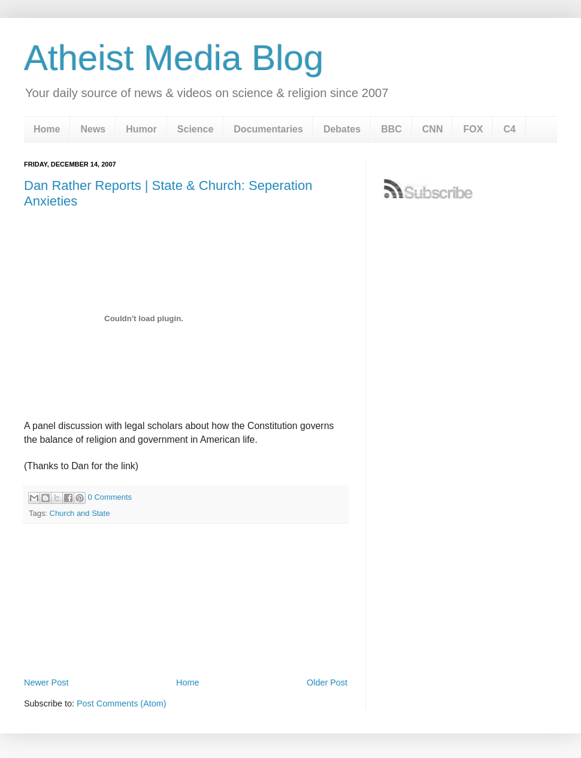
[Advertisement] (186, 642)
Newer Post (46, 682)
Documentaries (268, 129)
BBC (391, 129)
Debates (342, 129)
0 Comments (110, 497)
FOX (473, 129)
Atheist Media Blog (173, 58)
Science (195, 129)
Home (47, 129)
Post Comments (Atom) (122, 703)
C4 (509, 129)
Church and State (80, 513)
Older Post (327, 682)
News (92, 129)
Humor (141, 129)
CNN (432, 129)
